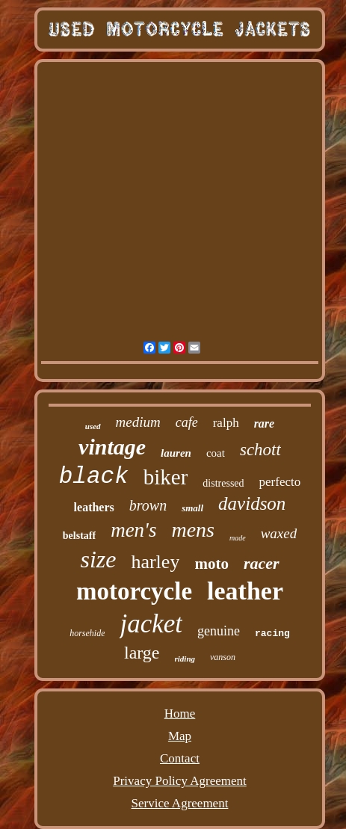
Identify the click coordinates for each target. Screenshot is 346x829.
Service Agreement (180, 803)
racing (272, 633)
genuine (218, 630)
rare (264, 423)
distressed (223, 483)
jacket (151, 623)
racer (261, 563)
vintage (112, 446)
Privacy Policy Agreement (179, 781)
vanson (222, 657)
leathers (94, 507)
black (94, 476)
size (98, 559)
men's (133, 530)
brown (148, 505)
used (93, 426)
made (237, 538)
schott (260, 449)
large (142, 652)
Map (179, 736)
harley (155, 562)
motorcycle (134, 591)
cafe (187, 422)
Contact (180, 758)
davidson (251, 503)
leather (245, 591)
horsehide (87, 633)
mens (192, 529)
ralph (226, 423)
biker (165, 477)
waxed (279, 533)
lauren (176, 453)
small (192, 508)
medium (138, 422)
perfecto (280, 482)
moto (211, 564)
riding (185, 658)
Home (180, 713)
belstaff (79, 535)
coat (215, 453)
